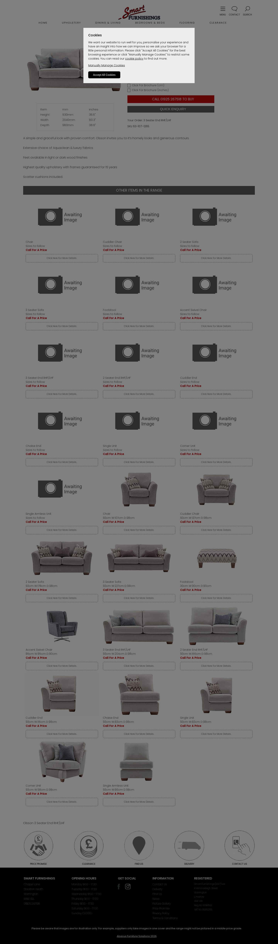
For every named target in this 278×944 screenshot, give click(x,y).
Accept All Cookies (104, 74)
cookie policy (134, 59)
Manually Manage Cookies (106, 65)
